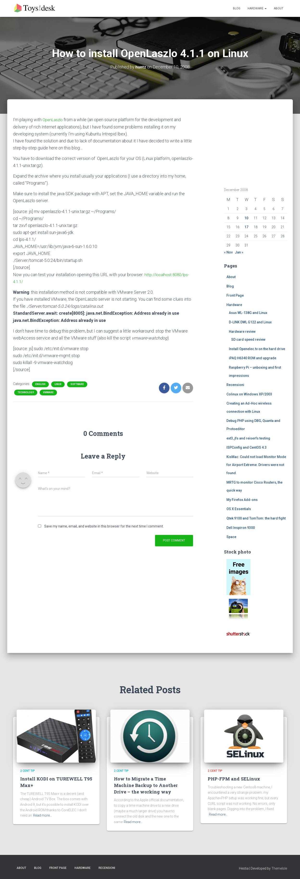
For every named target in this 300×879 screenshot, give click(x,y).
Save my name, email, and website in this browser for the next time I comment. (104, 526)
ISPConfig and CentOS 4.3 (246, 447)
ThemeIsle (279, 868)
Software (77, 384)
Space (231, 537)
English (40, 384)
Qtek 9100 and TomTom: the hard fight (256, 518)
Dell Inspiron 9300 (240, 527)
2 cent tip (27, 770)
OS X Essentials (238, 509)
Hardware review (242, 331)
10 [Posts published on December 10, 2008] (246, 218)
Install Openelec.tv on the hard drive (257, 349)
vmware (48, 392)
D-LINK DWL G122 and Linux (250, 322)
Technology (26, 392)
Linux (58, 384)
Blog (236, 8)
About (278, 8)
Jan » (239, 252)
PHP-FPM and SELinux (234, 779)
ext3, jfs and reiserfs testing (248, 438)
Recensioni (235, 385)
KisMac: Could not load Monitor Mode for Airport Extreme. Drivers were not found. (256, 465)
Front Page (235, 295)
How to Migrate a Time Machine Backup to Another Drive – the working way (146, 785)
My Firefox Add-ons (242, 500)
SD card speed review (248, 339)
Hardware (257, 8)
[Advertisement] (254, 146)
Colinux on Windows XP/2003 (249, 394)
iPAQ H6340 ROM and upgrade (252, 358)
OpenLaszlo (54, 119)
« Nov (228, 252)
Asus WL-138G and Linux (248, 313)
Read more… (42, 815)
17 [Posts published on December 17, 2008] (246, 227)
